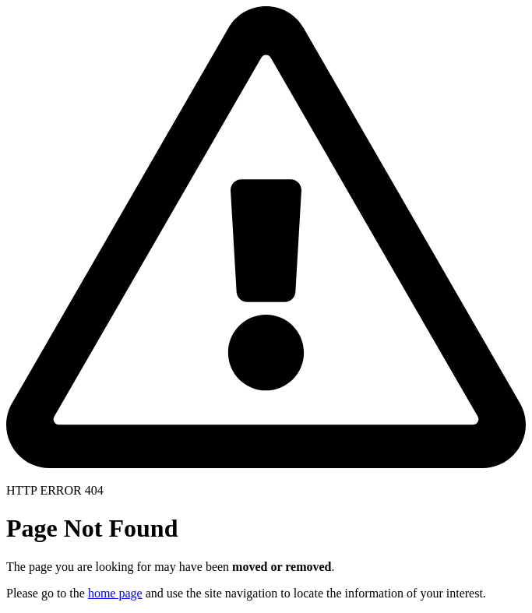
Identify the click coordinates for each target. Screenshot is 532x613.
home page (115, 593)
